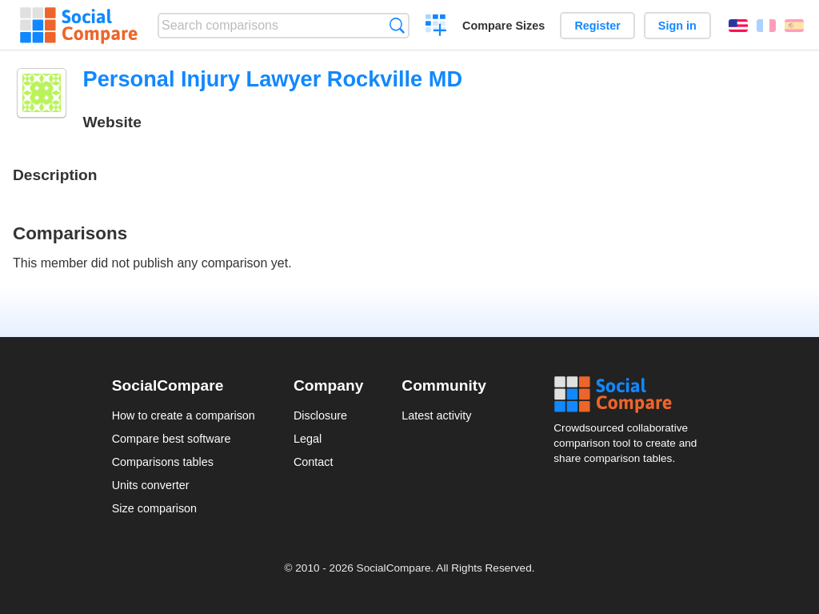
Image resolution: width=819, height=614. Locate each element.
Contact (314, 461)
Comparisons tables (163, 461)
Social (630, 394)
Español (794, 25)
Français (766, 25)
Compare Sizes (503, 25)
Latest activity (436, 415)
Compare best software (171, 438)
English (738, 25)
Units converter (151, 485)
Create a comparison (436, 27)
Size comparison (154, 508)
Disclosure (320, 415)
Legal (308, 438)
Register (597, 25)
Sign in (677, 25)
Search (397, 25)
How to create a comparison (183, 415)
